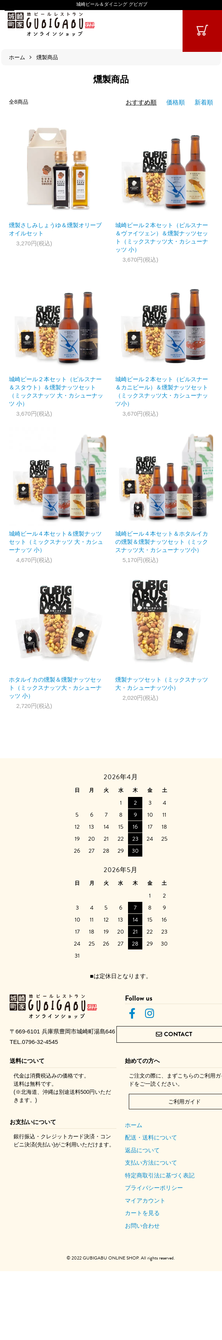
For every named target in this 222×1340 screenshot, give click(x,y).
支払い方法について (151, 1162)
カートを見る (142, 1213)
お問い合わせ (142, 1225)
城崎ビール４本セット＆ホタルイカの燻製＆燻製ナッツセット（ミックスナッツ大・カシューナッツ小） (161, 541)
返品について (142, 1150)
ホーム (17, 57)
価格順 (175, 102)
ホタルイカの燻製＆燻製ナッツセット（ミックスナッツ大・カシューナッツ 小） (55, 687)
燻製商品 (47, 57)
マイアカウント (145, 1200)
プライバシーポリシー (154, 1187)
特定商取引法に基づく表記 (160, 1175)
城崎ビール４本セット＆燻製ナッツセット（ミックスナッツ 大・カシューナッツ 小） (56, 541)
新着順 (204, 102)
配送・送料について (151, 1137)
